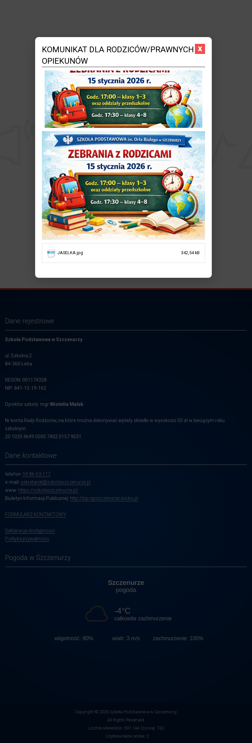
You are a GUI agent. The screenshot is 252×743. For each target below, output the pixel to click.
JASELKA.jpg (128, 253)
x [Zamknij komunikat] (200, 48)
